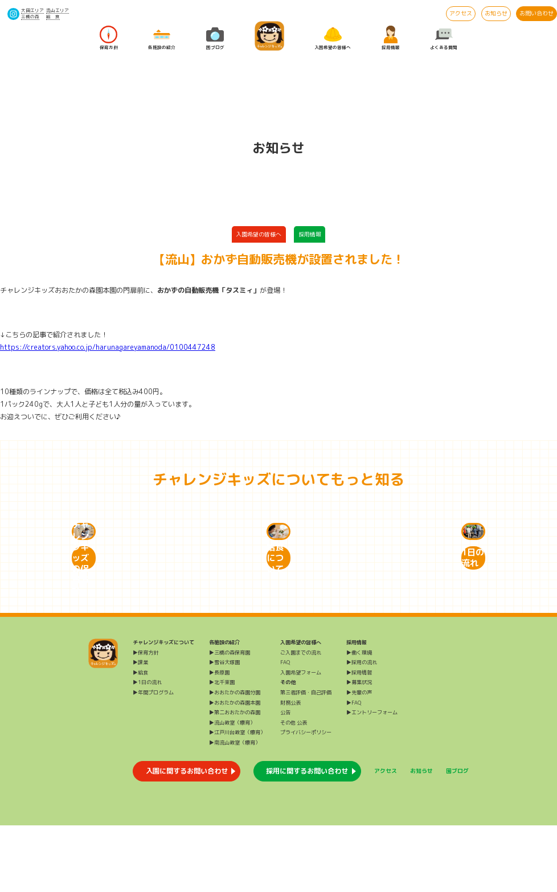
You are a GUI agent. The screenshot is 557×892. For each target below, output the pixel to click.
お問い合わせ (536, 13)
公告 (285, 779)
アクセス (460, 13)
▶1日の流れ (147, 748)
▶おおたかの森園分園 (234, 759)
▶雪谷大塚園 (224, 729)
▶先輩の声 (359, 759)
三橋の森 (30, 16)
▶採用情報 (359, 739)
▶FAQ (353, 769)
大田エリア (32, 10)
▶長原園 (219, 739)
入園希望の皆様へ (332, 38)
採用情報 (391, 38)
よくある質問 (443, 38)
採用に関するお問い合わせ (307, 837)
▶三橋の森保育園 (229, 719)
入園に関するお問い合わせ (187, 837)
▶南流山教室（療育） (234, 809)
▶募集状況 (359, 748)
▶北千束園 (222, 748)
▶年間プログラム (153, 759)
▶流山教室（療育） (232, 789)
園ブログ (215, 38)
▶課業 (140, 729)
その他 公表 (293, 789)
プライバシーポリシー (305, 799)
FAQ (285, 729)
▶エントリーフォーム (372, 779)
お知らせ (496, 13)
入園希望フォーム (300, 739)
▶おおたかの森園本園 (234, 769)
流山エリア (57, 10)
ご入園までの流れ (300, 719)
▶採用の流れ (361, 729)
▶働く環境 (359, 719)
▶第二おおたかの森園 (234, 779)
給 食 (53, 16)
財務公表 (290, 769)
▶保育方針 (145, 719)
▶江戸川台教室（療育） (237, 799)
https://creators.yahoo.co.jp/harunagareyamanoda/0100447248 (107, 347)
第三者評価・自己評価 (305, 759)
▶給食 (140, 739)
